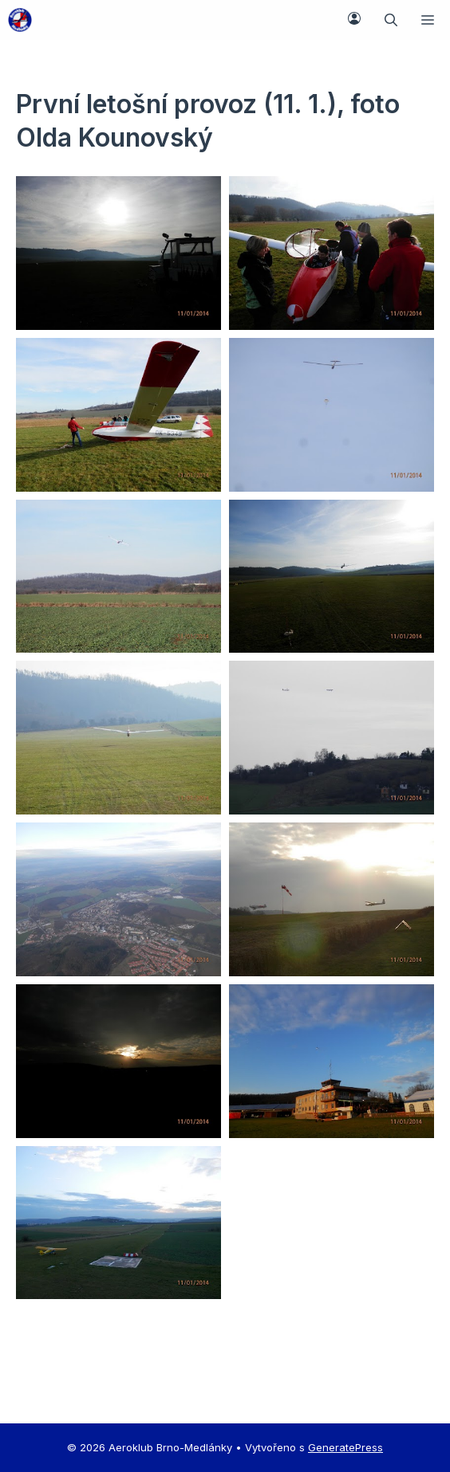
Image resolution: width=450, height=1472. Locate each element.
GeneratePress (345, 1447)
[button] (391, 20)
